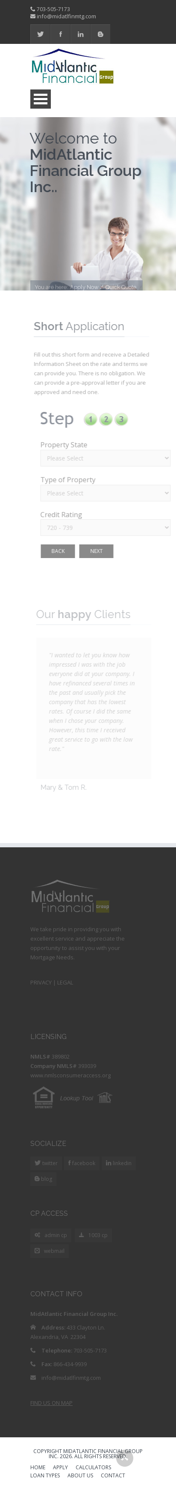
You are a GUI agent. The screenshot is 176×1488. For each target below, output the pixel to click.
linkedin (121, 1163)
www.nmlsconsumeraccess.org (70, 1075)
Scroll (124, 1458)
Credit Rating (63, 514)
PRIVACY (41, 982)
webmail (50, 1251)
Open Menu (40, 99)
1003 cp (93, 1236)
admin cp (51, 1236)
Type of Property (69, 479)
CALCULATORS (93, 1468)
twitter (49, 1163)
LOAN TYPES (45, 1476)
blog (46, 1179)
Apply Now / (86, 288)
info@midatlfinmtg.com (66, 16)
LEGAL (65, 982)
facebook (83, 1163)
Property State (65, 444)
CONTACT (113, 1476)
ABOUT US (80, 1476)
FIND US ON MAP (51, 1403)
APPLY (60, 1468)
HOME (37, 1468)
